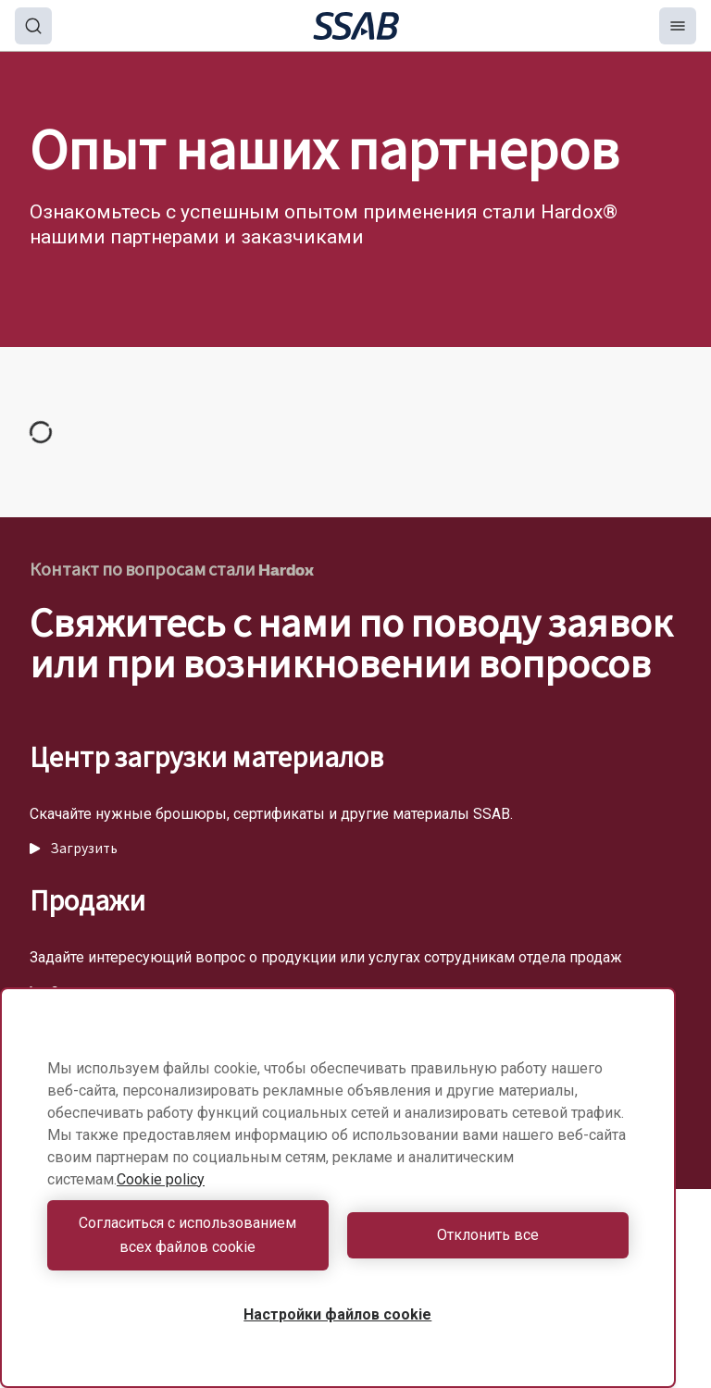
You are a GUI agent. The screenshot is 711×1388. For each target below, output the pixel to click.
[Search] (33, 25)
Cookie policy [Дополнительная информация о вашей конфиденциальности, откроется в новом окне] (161, 1179)
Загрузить (74, 848)
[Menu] (677, 25)
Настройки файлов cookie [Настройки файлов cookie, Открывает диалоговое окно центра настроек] (337, 1314)
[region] (338, 1187)
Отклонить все (488, 1235)
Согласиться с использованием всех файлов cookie (187, 1235)
